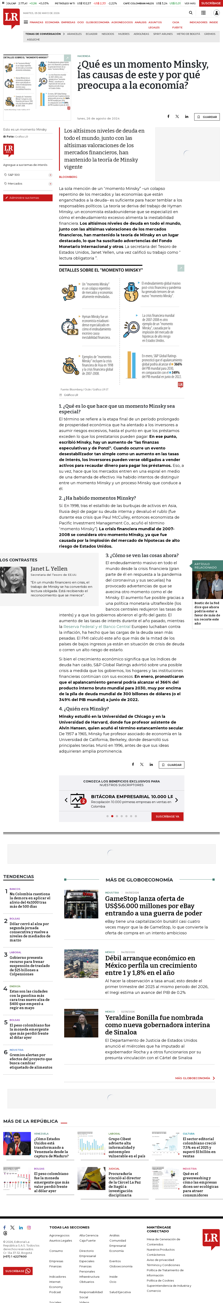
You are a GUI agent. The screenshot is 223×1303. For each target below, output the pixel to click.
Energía (15, 986)
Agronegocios (59, 1235)
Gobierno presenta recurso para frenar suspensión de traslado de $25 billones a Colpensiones (30, 966)
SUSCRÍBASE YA (167, 816)
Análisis (114, 1235)
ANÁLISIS (141, 22)
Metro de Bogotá (188, 34)
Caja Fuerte (87, 1240)
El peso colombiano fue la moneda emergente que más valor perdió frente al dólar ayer (51, 1182)
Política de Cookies (160, 1280)
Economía (116, 1251)
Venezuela (41, 1133)
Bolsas (15, 918)
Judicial (114, 1168)
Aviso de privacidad (160, 1260)
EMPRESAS (68, 22)
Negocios (108, 34)
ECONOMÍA (52, 22)
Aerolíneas (141, 34)
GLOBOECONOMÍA (97, 22)
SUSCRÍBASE (211, 3)
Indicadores (57, 1276)
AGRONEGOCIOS (122, 22)
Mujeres (123, 34)
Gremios (209, 34)
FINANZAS (36, 22)
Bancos (15, 889)
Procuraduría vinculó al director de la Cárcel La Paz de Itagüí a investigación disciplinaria (125, 1184)
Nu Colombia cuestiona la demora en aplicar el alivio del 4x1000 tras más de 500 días (30, 900)
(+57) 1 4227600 (15, 1256)
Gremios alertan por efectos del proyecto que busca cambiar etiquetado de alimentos (31, 1061)
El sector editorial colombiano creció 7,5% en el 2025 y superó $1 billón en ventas (199, 1147)
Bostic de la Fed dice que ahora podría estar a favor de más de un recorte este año (207, 613)
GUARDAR (207, 117)
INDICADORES (199, 22)
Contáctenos (156, 1254)
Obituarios (86, 1281)
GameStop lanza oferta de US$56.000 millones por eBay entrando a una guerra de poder (153, 906)
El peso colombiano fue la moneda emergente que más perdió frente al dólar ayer (30, 1031)
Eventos (115, 1261)
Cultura (188, 1133)
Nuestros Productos (160, 1249)
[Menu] (26, 22)
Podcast (55, 1292)
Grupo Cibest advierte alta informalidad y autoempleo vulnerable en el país (127, 1147)
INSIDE (213, 22)
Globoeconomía (120, 1266)
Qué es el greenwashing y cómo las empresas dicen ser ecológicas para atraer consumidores (200, 1184)
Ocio (112, 1281)
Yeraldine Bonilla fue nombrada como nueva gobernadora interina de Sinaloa (157, 1025)
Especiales (86, 1261)
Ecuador (91, 34)
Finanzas (55, 1266)
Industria (16, 1049)
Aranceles (74, 34)
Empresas (56, 1261)
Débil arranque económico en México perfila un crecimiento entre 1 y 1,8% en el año (151, 965)
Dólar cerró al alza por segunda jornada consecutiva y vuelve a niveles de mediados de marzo (30, 932)
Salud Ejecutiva (120, 1292)
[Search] (191, 13)
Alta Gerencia (88, 1235)
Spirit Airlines (163, 34)
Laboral (15, 952)
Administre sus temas (22, 197)
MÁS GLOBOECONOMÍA (192, 1078)
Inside (113, 1276)
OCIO (80, 22)
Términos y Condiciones (163, 1265)
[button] (65, 801)
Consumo (56, 1251)
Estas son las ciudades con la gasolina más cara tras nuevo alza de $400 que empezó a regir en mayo (30, 999)
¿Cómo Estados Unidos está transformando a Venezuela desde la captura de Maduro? (51, 1147)
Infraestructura (89, 1276)
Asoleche (33, 39)
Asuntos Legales (60, 1240)
